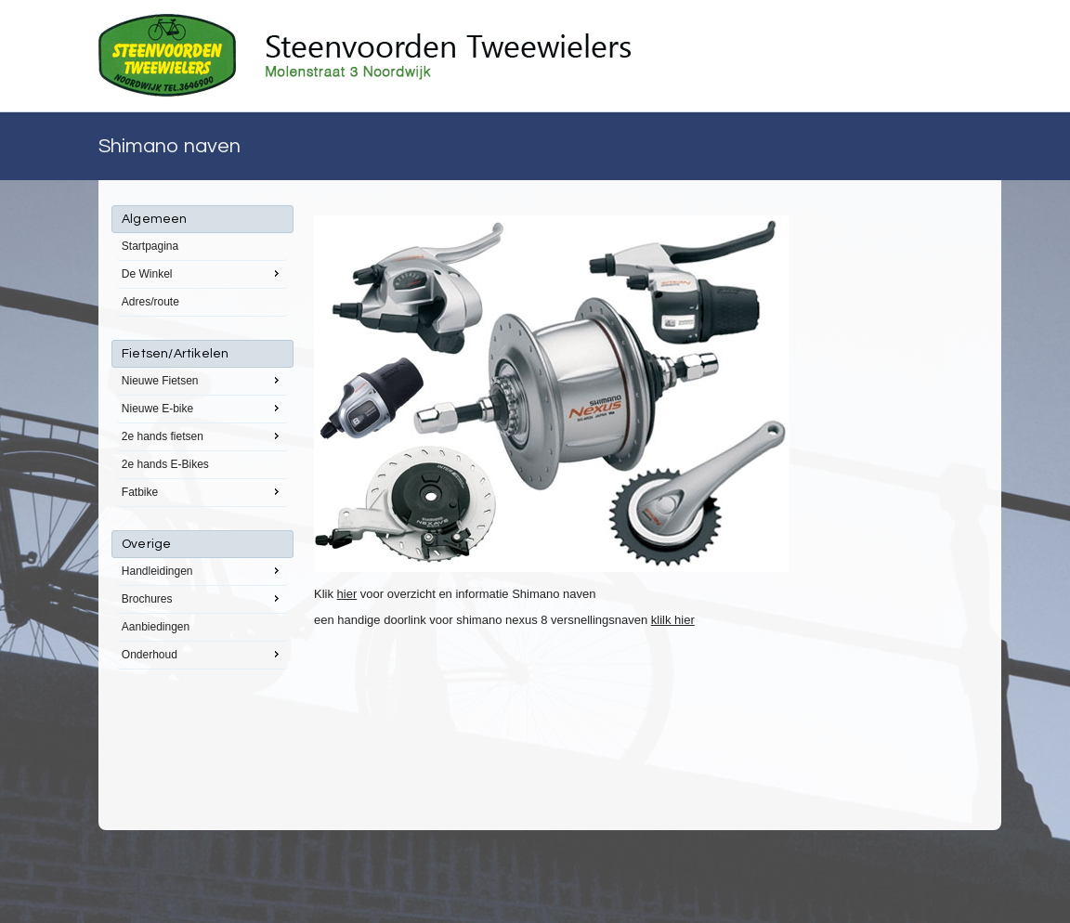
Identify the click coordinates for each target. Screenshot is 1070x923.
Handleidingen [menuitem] (202, 570)
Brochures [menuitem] (202, 598)
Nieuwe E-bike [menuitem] (202, 407)
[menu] (202, 437)
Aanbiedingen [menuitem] (155, 626)
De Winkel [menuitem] (202, 273)
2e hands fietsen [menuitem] (202, 435)
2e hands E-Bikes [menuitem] (165, 464)
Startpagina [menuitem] (150, 246)
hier (347, 594)
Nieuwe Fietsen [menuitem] (202, 379)
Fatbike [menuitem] (202, 491)
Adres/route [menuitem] (150, 301)
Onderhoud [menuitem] (202, 653)
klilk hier (673, 620)
